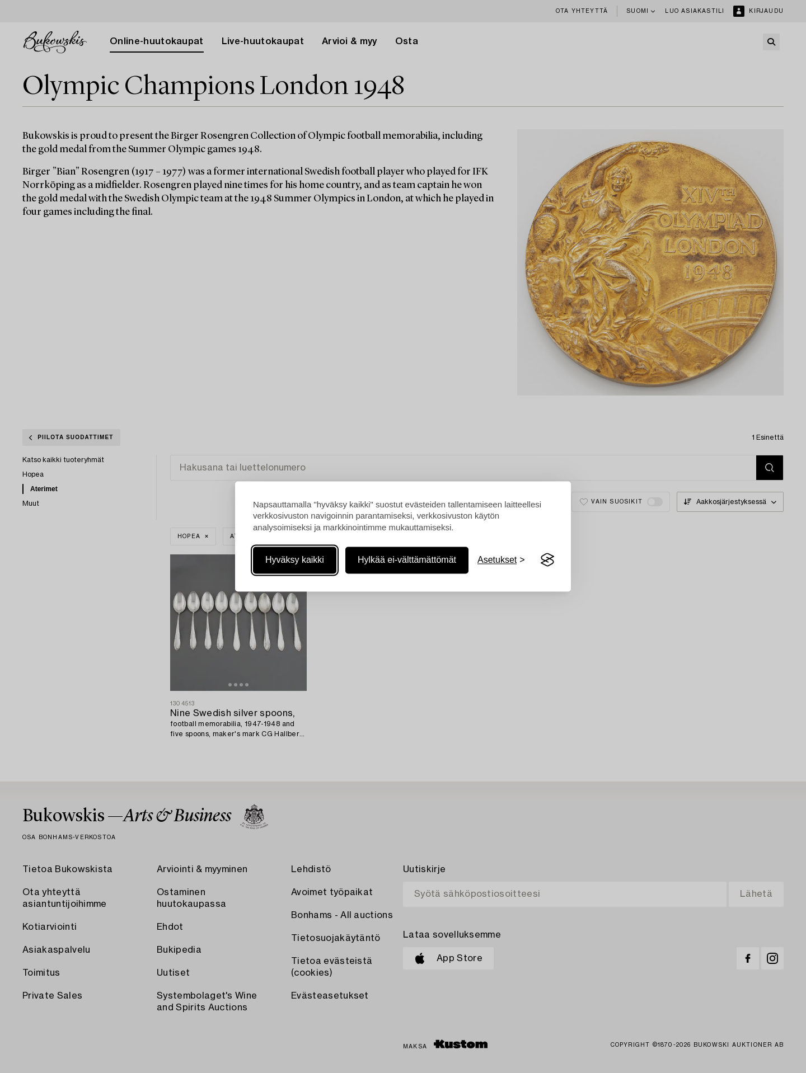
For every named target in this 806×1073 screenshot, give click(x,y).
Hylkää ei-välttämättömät (407, 559)
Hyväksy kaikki (294, 559)
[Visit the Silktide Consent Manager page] (547, 560)
